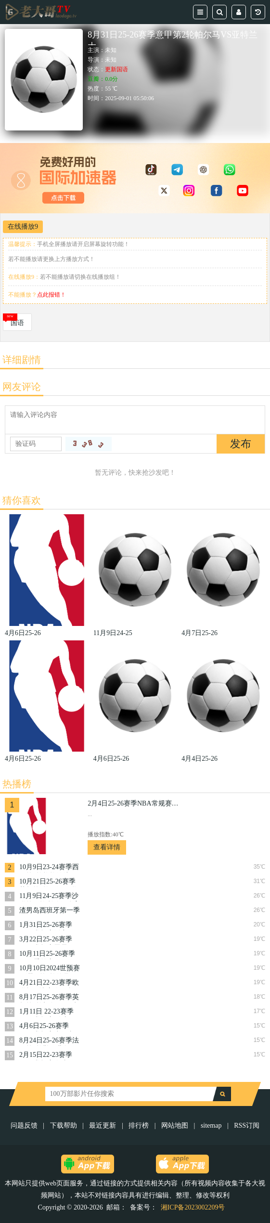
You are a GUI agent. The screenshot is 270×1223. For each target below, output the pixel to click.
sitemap (211, 1125)
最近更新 (102, 1125)
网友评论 (21, 386)
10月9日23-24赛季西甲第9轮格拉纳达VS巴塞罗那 (49, 867)
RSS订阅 (246, 1125)
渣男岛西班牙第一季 (49, 910)
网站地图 (174, 1125)
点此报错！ (51, 294)
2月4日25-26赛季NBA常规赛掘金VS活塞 (136, 803)
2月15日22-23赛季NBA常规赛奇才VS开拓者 (47, 1055)
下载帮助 (63, 1125)
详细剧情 (21, 359)
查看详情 (106, 847)
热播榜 (16, 784)
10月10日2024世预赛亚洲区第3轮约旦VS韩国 (49, 969)
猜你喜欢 (21, 500)
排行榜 (139, 1125)
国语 (17, 322)
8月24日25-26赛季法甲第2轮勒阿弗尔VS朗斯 (49, 1041)
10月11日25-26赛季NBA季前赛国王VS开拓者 (47, 954)
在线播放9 (23, 226)
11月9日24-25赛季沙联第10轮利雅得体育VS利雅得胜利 (49, 896)
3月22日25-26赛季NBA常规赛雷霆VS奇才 (47, 940)
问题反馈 (25, 1125)
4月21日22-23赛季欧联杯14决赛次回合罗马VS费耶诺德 (49, 983)
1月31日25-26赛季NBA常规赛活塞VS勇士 (47, 925)
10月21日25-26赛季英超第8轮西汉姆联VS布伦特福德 (48, 882)
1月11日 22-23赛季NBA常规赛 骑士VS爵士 (48, 1012)
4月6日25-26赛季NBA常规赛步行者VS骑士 (46, 1026)
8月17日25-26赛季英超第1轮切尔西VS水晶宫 (49, 997)
